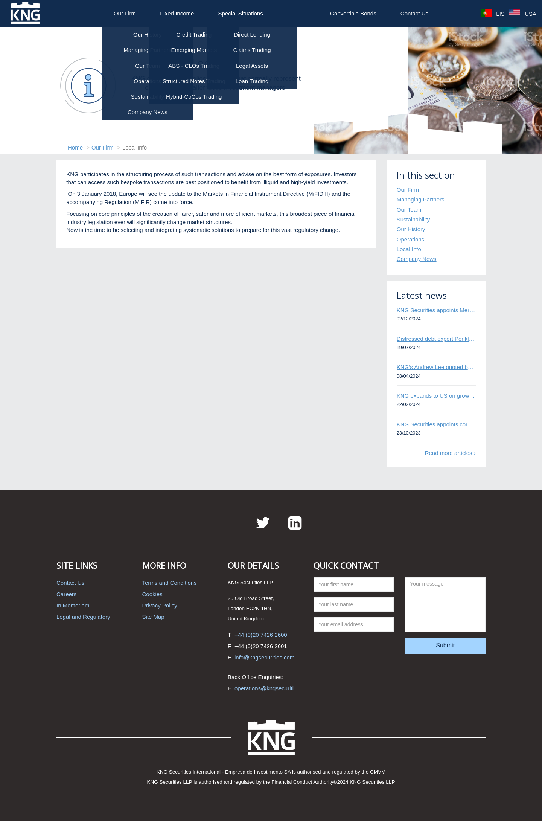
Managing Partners (421, 199)
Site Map (153, 616)
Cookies (152, 594)
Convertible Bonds (353, 13)
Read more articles (450, 453)
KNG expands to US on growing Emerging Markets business (436, 395)
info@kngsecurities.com (264, 657)
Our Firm (125, 13)
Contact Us (414, 13)
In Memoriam (73, 605)
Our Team (409, 209)
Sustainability (413, 219)
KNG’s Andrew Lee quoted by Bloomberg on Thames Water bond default (436, 367)
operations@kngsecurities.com (273, 688)
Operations (410, 239)
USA (522, 13)
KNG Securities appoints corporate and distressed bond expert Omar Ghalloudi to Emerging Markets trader (436, 424)
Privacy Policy (159, 605)
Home (75, 147)
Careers (66, 594)
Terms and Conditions (169, 583)
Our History (411, 229)
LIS (493, 13)
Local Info (409, 249)
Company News (417, 259)
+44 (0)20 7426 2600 (260, 635)
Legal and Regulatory (83, 616)
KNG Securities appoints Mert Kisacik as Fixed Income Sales (436, 310)
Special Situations (240, 13)
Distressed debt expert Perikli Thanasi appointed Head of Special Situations (436, 339)
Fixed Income (177, 13)
